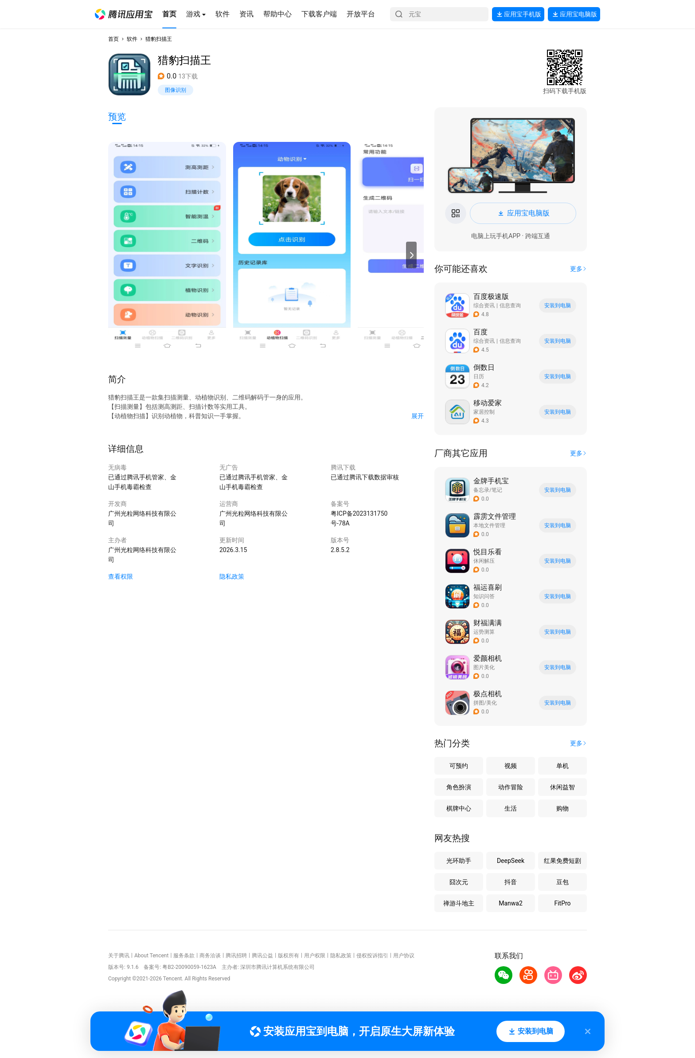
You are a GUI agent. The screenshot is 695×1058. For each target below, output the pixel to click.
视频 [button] (510, 765)
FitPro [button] (562, 903)
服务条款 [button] (184, 955)
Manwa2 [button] (511, 903)
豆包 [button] (562, 882)
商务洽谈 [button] (210, 955)
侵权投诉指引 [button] (372, 955)
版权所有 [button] (288, 955)
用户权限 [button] (314, 955)
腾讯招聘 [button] (236, 955)
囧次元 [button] (458, 882)
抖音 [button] (510, 882)
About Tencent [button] (151, 955)
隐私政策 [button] (231, 576)
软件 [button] (132, 39)
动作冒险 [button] (510, 787)
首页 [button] (113, 39)
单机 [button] (562, 765)
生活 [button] (510, 808)
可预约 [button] (458, 765)
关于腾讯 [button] (118, 955)
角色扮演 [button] (458, 787)
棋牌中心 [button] (458, 808)
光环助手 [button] (458, 860)
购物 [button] (562, 808)
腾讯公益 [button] (262, 955)
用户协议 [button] (403, 955)
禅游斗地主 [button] (458, 903)
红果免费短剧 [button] (562, 860)
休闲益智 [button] (562, 787)
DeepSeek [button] (510, 860)
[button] (123, 14)
